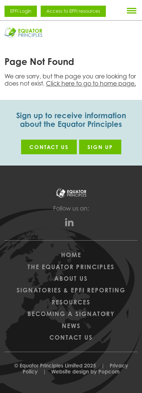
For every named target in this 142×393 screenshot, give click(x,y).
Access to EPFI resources (73, 11)
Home (71, 255)
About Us (71, 278)
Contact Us (71, 337)
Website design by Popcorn (85, 371)
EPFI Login (20, 11)
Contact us (49, 147)
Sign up (100, 147)
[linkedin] (71, 224)
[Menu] (131, 10)
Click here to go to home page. (91, 83)
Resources (71, 302)
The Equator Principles (71, 267)
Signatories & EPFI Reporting (71, 290)
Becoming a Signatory (71, 314)
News (71, 326)
